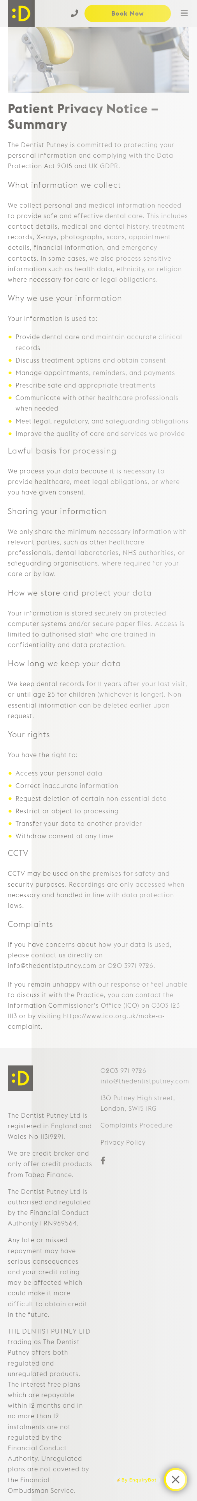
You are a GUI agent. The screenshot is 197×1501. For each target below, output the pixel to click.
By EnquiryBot (139, 1479)
